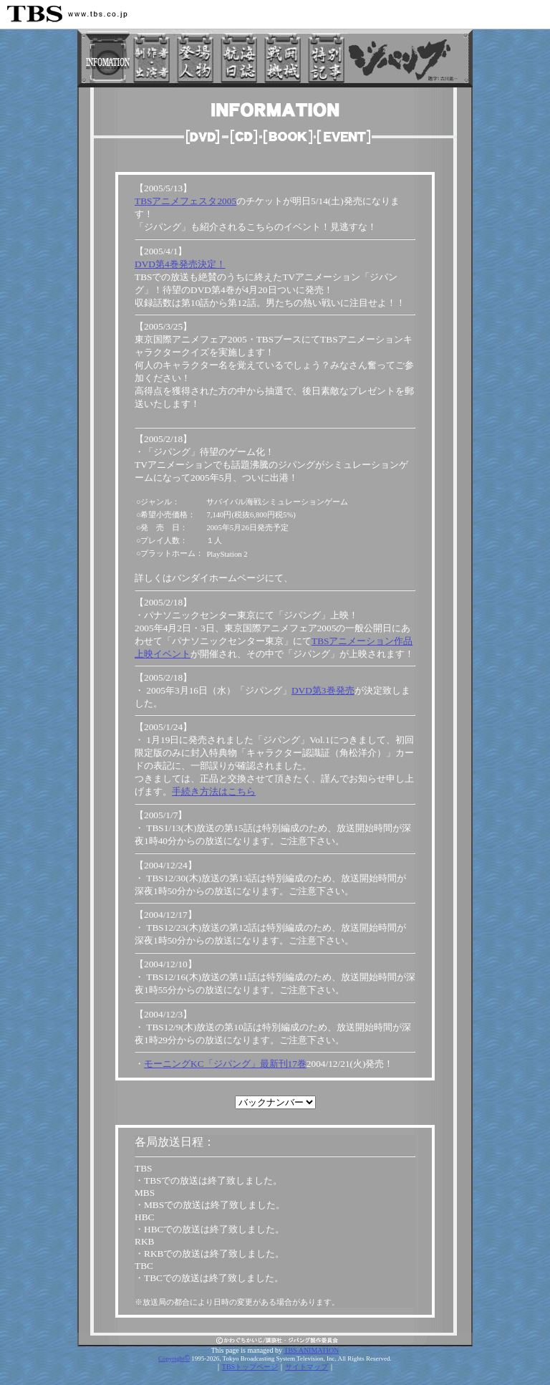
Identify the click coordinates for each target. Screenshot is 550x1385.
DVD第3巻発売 (322, 690)
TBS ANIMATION (311, 1350)
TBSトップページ (250, 1367)
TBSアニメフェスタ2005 (185, 201)
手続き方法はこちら (214, 791)
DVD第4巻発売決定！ (180, 264)
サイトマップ (306, 1367)
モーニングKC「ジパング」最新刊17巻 (225, 1063)
